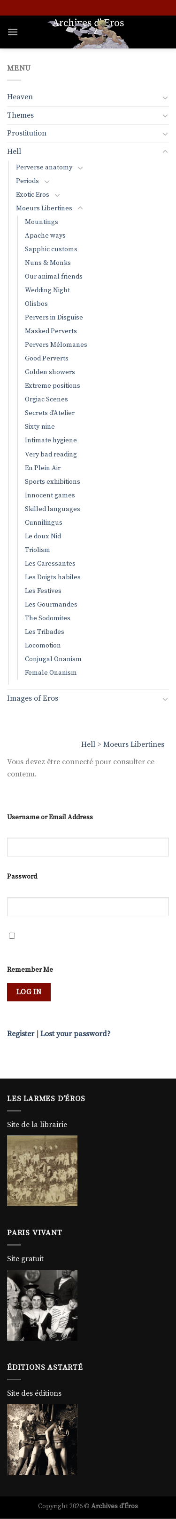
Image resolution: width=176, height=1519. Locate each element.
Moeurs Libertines (133, 744)
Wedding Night (47, 290)
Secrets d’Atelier (50, 413)
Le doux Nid (43, 536)
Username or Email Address (50, 817)
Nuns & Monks (48, 263)
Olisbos (36, 304)
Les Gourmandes (51, 604)
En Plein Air (43, 468)
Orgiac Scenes (46, 399)
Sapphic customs (51, 249)
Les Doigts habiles (53, 577)
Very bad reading (51, 454)
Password (22, 876)
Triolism (37, 550)
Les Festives (43, 591)
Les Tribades (44, 632)
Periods (27, 181)
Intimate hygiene (51, 440)
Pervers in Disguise (54, 317)
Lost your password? (75, 1034)
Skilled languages (52, 509)
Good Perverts (47, 358)
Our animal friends (54, 276)
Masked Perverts (51, 331)
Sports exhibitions (52, 482)
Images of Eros (32, 698)
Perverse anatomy (44, 167)
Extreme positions (52, 386)
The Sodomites (47, 618)
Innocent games (50, 495)
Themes (20, 115)
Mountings (41, 222)
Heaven (20, 97)
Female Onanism (51, 673)
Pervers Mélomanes (56, 345)
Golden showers (50, 372)
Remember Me (30, 970)
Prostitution (26, 133)
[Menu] (12, 31)
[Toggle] (165, 97)
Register (20, 1034)
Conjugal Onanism (53, 659)
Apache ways (45, 236)
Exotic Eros (32, 195)
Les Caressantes (50, 564)
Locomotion (43, 645)
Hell (88, 744)
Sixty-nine (40, 427)
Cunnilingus (43, 523)
